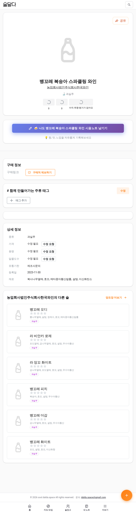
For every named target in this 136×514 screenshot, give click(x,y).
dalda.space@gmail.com (93, 497)
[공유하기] (120, 20)
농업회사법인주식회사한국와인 (68, 87)
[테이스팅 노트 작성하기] (126, 495)
